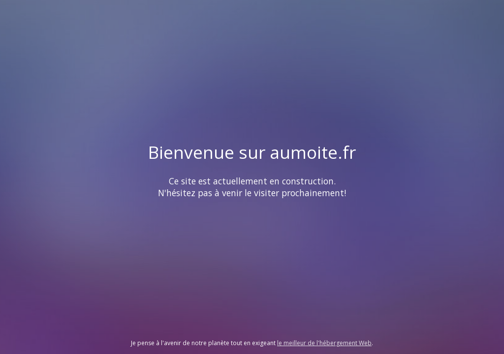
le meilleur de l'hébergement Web (324, 343)
